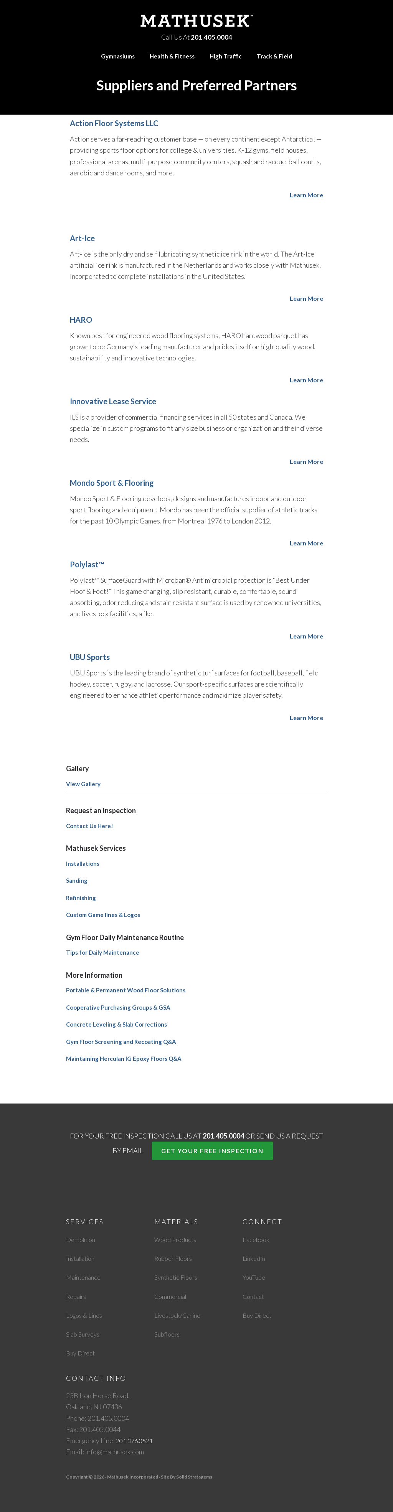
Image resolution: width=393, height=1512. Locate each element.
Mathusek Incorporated (196, 20)
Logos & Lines (86, 1315)
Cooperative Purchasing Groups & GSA (118, 1007)
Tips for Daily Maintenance (102, 952)
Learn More (305, 194)
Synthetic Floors (178, 1277)
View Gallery (83, 783)
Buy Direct (82, 1353)
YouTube (256, 1277)
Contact (255, 1296)
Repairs (77, 1296)
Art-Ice (82, 238)
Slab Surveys (84, 1334)
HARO (81, 319)
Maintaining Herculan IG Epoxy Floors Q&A (124, 1058)
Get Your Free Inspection (212, 1150)
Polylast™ (87, 564)
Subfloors (168, 1334)
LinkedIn (255, 1258)
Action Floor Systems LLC (114, 123)
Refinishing (81, 897)
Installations (82, 863)
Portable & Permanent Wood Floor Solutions (125, 990)
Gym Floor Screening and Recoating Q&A (121, 1041)
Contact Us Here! (89, 825)
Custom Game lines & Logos (103, 914)
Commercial (172, 1296)
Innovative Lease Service (113, 401)
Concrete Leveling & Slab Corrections (116, 1024)
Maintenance (85, 1277)
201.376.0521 (136, 1440)
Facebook (257, 1239)
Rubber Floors (175, 1258)
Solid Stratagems (194, 1477)
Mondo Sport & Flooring (112, 482)
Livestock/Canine (180, 1315)
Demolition (83, 1239)
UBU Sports (90, 657)
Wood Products (177, 1239)
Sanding (77, 880)
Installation (83, 1258)
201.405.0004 (211, 36)
